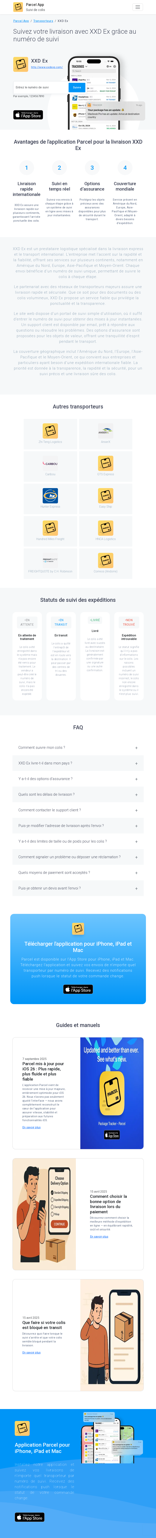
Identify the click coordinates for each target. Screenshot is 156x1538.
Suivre (77, 87)
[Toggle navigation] (138, 7)
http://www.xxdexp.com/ (47, 67)
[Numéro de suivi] (41, 87)
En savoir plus (31, 1127)
